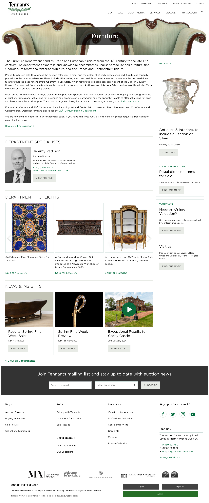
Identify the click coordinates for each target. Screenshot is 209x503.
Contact (200, 3)
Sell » (60, 404)
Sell (120, 12)
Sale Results (12, 424)
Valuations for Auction (69, 418)
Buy (110, 12)
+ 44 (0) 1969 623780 (142, 3)
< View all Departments (20, 360)
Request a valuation (182, 3)
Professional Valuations (121, 418)
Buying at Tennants (16, 418)
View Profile (44, 178)
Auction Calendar (15, 412)
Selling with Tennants (68, 412)
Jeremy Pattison (46, 151)
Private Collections (118, 443)
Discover (171, 12)
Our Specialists (65, 451)
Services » (114, 404)
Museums (113, 437)
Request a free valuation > (19, 126)
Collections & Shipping (17, 431)
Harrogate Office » (170, 457)
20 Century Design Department (77, 110)
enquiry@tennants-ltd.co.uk (177, 451)
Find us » (165, 429)
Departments (136, 12)
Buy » (8, 404)
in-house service (130, 101)
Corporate (113, 431)
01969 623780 (170, 444)
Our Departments (66, 445)
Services (155, 12)
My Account (189, 12)
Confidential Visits (118, 424)
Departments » (66, 437)
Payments (162, 3)
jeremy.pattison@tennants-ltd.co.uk (50, 170)
